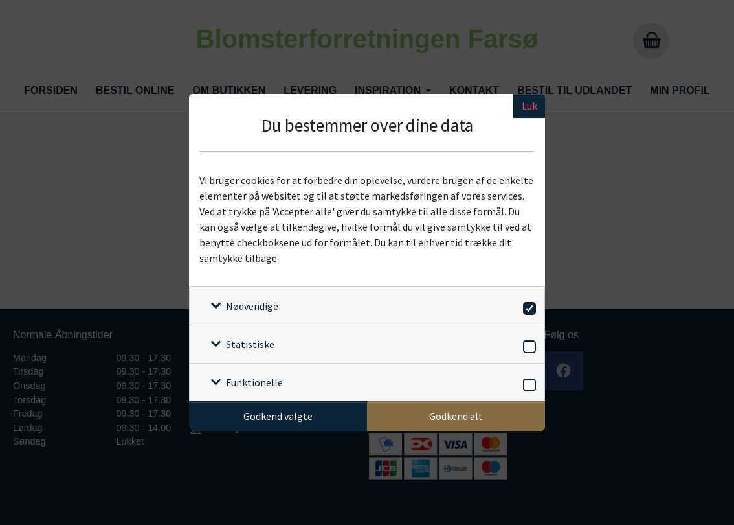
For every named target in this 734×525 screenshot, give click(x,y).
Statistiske (250, 344)
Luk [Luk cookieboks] (529, 105)
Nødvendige (252, 305)
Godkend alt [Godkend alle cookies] (456, 416)
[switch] (527, 306)
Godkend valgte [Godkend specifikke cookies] (278, 416)
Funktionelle (254, 382)
